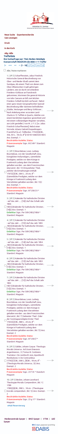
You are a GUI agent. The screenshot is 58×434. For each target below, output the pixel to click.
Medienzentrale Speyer (14, 419)
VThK (45, 419)
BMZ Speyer (34, 419)
